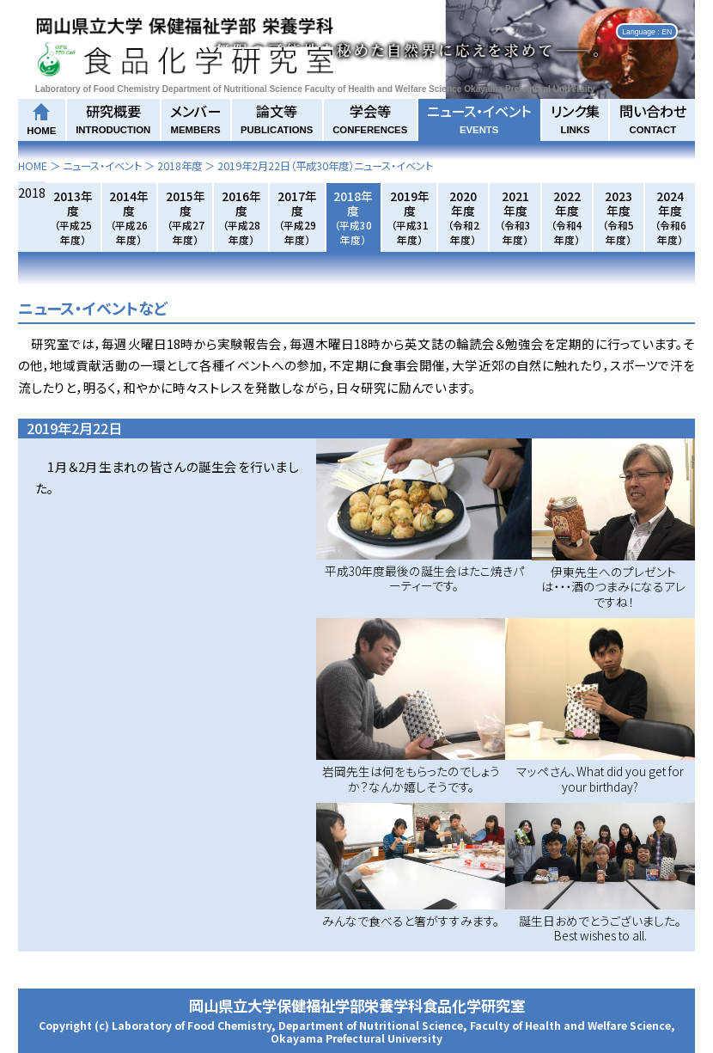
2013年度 (73, 217)
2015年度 (185, 217)
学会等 (369, 118)
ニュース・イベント (479, 118)
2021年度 (515, 217)
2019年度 (410, 217)
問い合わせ (652, 118)
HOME (32, 166)
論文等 (277, 118)
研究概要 (113, 118)
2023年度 (618, 217)
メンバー (195, 118)
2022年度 (566, 217)
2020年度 (463, 217)
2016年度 (241, 217)
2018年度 (179, 166)
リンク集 (575, 118)
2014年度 (129, 217)
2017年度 (297, 217)
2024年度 (670, 217)
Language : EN (647, 31)
